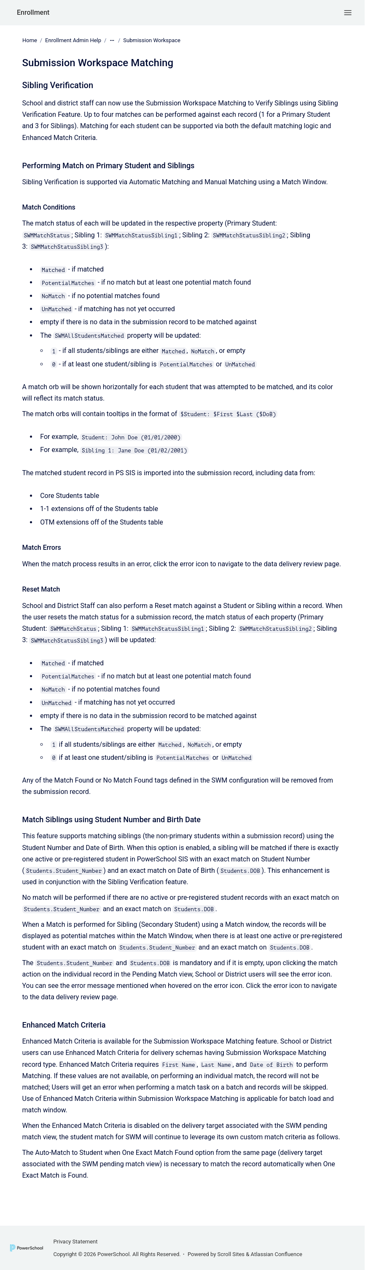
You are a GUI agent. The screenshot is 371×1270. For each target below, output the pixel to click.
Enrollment (33, 12)
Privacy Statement (75, 1241)
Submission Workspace (151, 40)
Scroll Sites (231, 1254)
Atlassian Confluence (276, 1254)
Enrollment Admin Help (73, 40)
